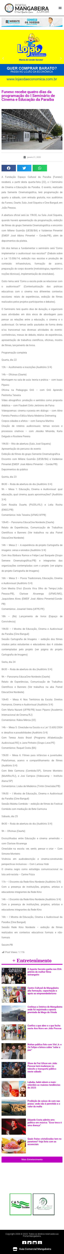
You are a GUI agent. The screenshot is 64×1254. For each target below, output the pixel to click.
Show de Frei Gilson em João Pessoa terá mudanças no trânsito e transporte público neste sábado (42, 1067)
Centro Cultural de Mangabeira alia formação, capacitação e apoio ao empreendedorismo (43, 991)
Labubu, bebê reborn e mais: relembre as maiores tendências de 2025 (44, 1085)
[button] (60, 8)
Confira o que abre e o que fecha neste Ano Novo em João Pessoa (44, 1027)
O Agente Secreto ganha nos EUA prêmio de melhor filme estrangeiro (45, 972)
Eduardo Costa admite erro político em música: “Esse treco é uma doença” (45, 1122)
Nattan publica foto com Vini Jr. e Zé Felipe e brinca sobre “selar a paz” (45, 1047)
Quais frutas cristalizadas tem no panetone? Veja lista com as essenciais (44, 1141)
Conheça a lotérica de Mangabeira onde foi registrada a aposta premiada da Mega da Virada (45, 1009)
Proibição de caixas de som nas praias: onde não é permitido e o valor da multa (44, 1104)
